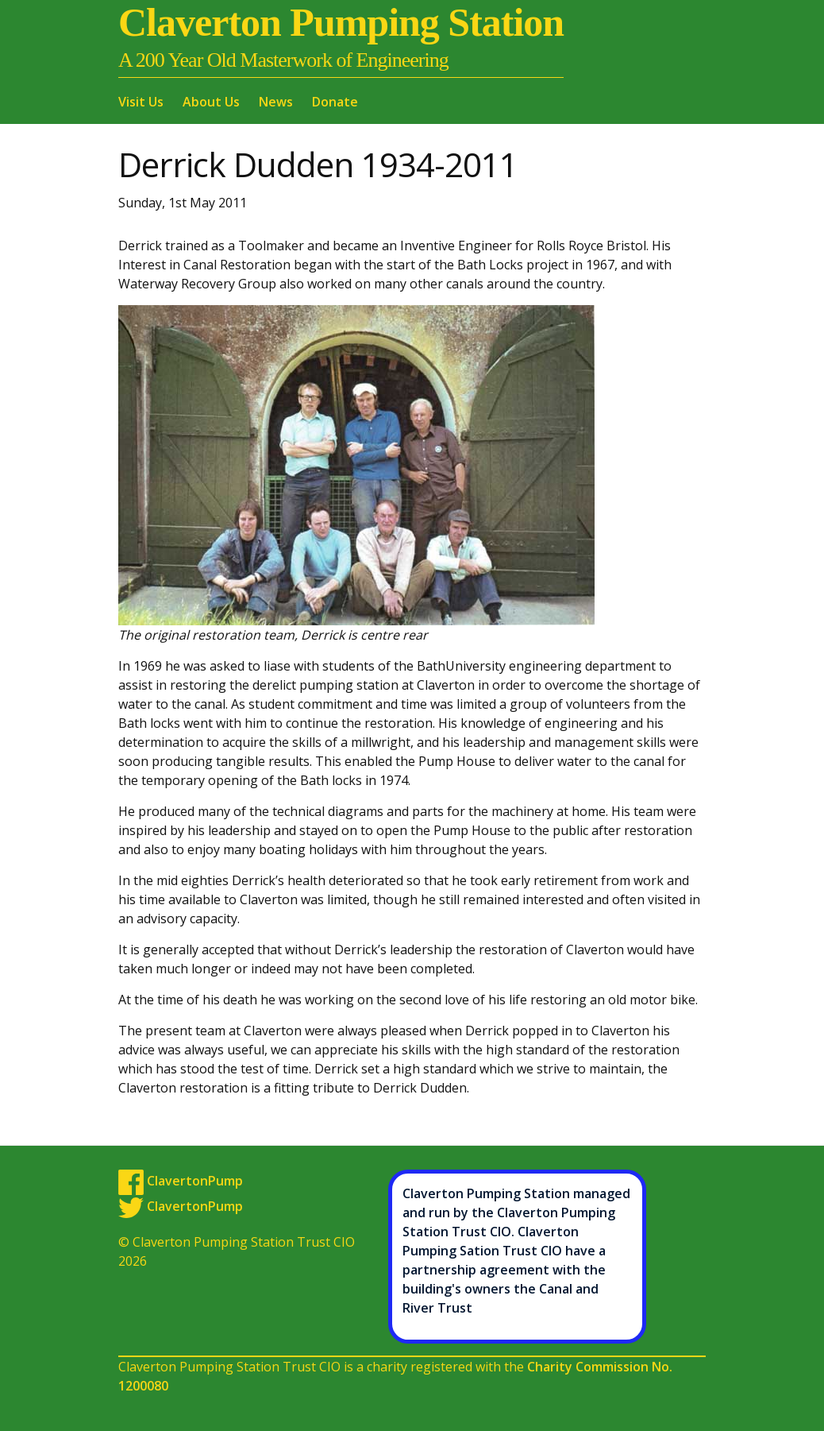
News (276, 101)
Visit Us (141, 101)
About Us (211, 101)
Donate (335, 101)
